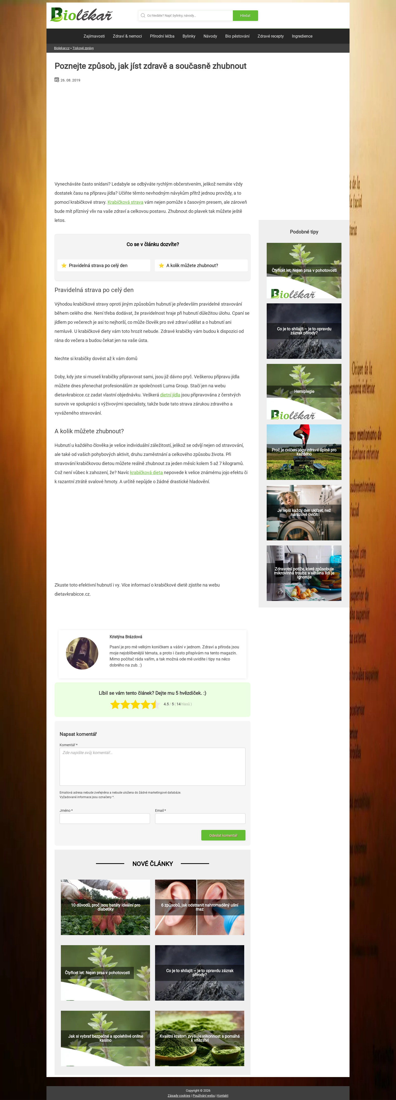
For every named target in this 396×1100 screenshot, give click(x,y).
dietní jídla (170, 394)
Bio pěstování (237, 36)
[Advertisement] (152, 129)
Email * (160, 810)
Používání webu (204, 1095)
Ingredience (302, 36)
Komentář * (69, 745)
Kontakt (222, 1095)
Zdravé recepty (271, 36)
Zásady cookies (179, 1095)
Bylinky (189, 36)
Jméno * (66, 810)
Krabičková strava (125, 202)
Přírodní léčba (162, 36)
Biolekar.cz (61, 48)
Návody (210, 36)
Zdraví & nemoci (127, 36)
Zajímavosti (94, 36)
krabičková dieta (146, 472)
